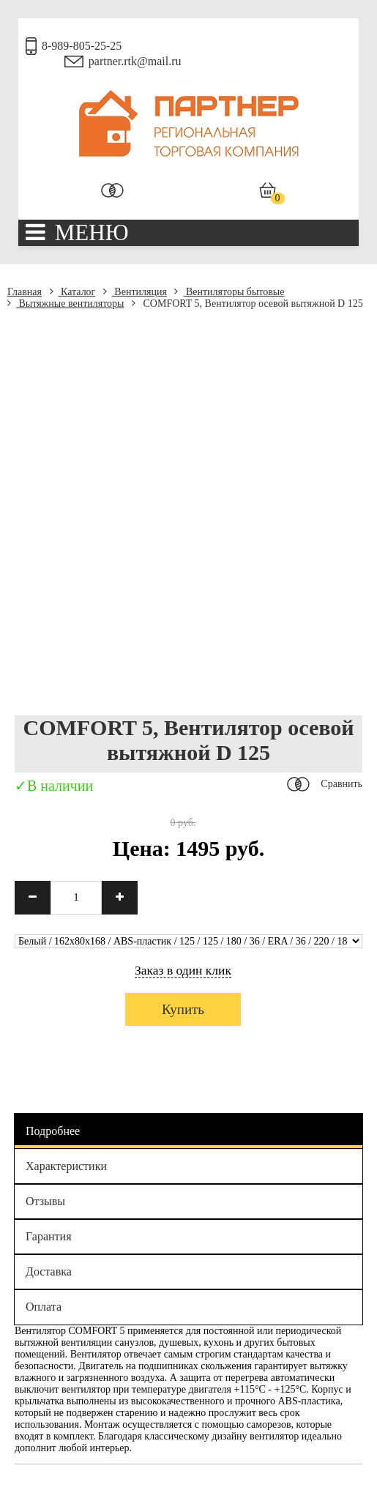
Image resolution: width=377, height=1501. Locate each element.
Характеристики (66, 1166)
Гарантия (49, 1236)
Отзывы (45, 1201)
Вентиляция (135, 291)
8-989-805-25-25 (82, 46)
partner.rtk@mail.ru (135, 61)
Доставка (49, 1271)
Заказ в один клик (183, 970)
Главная (24, 291)
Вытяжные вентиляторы (65, 303)
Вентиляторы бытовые (229, 291)
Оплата (43, 1306)
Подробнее (53, 1131)
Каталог (73, 291)
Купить (183, 1009)
